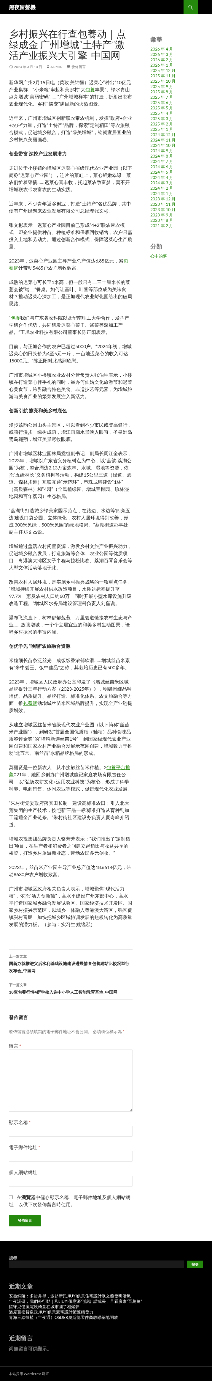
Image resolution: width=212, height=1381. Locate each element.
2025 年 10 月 (163, 81)
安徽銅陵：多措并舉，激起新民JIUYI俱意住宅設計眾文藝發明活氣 (70, 1295)
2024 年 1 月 (161, 193)
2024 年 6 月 (161, 166)
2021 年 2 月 (161, 225)
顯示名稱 (20, 1122)
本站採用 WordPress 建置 (29, 1373)
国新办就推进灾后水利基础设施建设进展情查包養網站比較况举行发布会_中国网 (71, 963)
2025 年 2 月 (161, 123)
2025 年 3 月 (161, 118)
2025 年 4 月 (161, 113)
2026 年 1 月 (161, 64)
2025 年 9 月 (161, 86)
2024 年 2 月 (161, 188)
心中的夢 (158, 255)
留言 (15, 1046)
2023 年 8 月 (161, 220)
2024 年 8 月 (161, 155)
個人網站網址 (23, 1172)
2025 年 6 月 (161, 102)
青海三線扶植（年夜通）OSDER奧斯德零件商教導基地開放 (63, 1317)
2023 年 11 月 (163, 204)
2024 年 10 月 (163, 145)
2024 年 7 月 (161, 161)
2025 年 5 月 (161, 107)
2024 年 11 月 (163, 139)
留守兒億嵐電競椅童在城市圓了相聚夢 (44, 1306)
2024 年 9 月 (161, 150)
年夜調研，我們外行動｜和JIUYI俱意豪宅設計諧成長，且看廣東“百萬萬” (75, 1301)
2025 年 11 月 (163, 75)
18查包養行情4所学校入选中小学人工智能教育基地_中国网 (71, 987)
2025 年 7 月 (161, 97)
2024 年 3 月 (161, 182)
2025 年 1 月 (161, 129)
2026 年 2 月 (161, 59)
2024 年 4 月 (161, 177)
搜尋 (13, 1257)
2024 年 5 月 (161, 172)
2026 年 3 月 (161, 54)
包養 (90, 89)
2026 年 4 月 (161, 48)
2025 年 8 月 (161, 91)
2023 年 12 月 (163, 198)
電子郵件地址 (24, 1147)
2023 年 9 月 (161, 214)
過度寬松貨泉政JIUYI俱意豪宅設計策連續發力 (51, 1311)
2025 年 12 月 (163, 70)
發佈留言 (78, 67)
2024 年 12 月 (163, 134)
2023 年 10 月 (163, 209)
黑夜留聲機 (22, 7)
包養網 (30, 703)
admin (56, 67)
